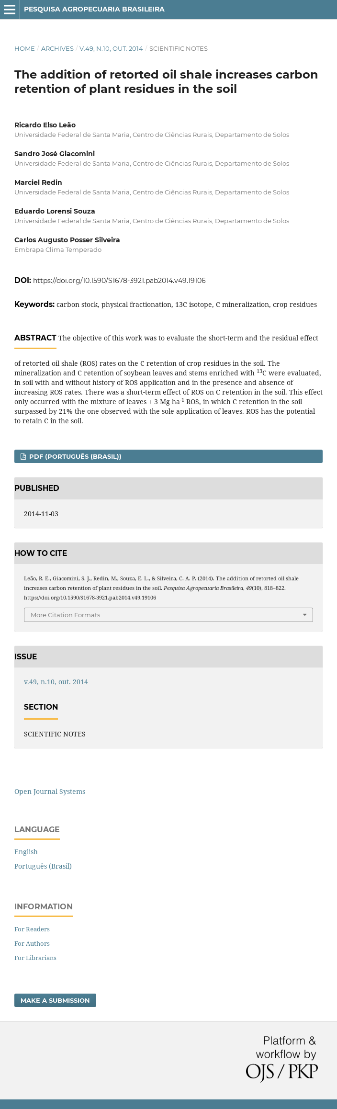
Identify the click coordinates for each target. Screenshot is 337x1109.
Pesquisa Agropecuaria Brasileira (94, 9)
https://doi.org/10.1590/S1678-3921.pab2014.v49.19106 (119, 280)
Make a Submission (55, 1000)
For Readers (32, 929)
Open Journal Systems (49, 791)
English (26, 851)
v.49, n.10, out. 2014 (111, 48)
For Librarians (35, 957)
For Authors (32, 943)
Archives (57, 48)
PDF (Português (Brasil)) (74, 456)
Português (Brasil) (43, 866)
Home (24, 48)
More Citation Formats (65, 615)
